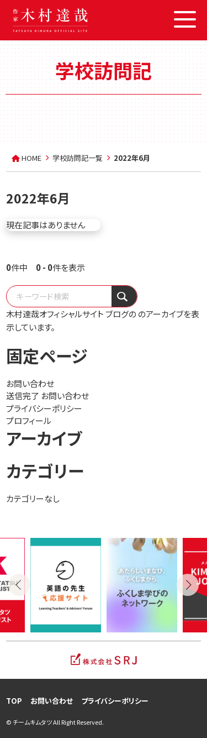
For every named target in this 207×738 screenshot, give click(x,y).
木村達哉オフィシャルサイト (55, 314)
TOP (14, 700)
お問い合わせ (30, 383)
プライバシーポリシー (44, 408)
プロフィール (28, 420)
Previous (19, 585)
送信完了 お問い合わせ (47, 395)
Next (188, 585)
